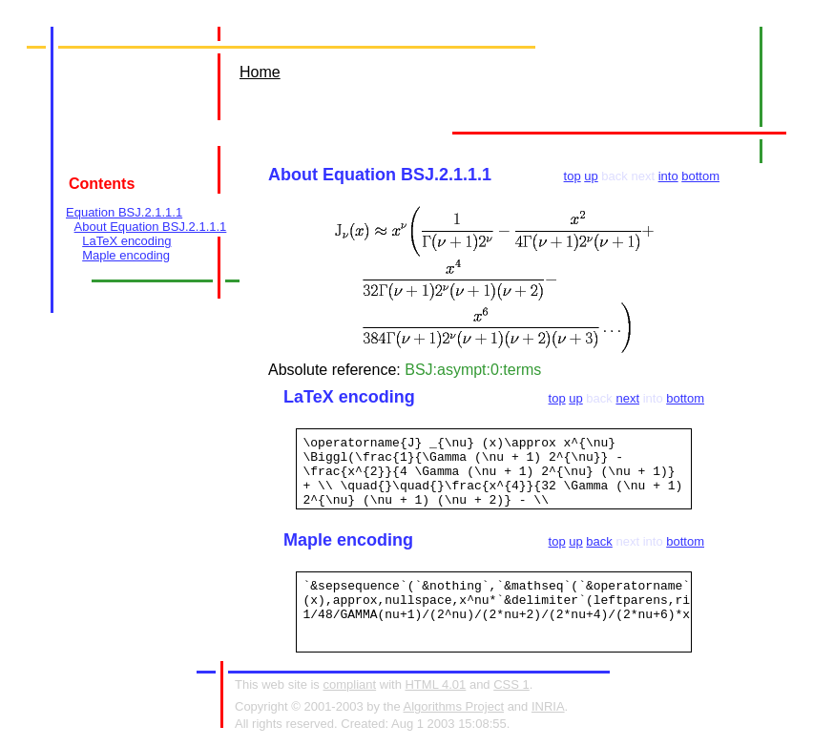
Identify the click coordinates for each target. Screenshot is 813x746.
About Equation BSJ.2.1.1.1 (150, 226)
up (590, 176)
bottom (700, 176)
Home (260, 72)
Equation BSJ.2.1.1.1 (124, 212)
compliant (349, 684)
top (572, 176)
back (599, 541)
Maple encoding (126, 255)
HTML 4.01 (435, 684)
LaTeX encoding (126, 241)
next (627, 398)
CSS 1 (511, 684)
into (668, 176)
